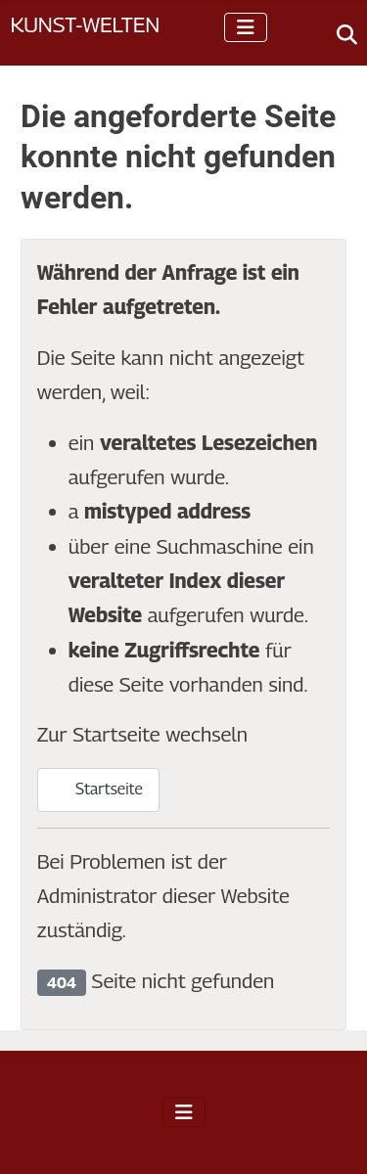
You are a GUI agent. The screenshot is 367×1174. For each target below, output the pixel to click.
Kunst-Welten (85, 24)
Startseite (98, 789)
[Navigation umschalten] (245, 27)
